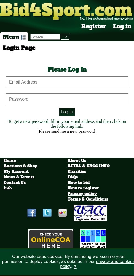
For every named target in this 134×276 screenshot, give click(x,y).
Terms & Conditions (88, 199)
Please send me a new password (67, 131)
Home (10, 160)
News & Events (19, 177)
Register (93, 26)
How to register (83, 188)
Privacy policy (82, 193)
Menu (14, 36)
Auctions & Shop (20, 166)
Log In (67, 112)
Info (8, 188)
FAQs (73, 177)
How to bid (79, 182)
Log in (122, 26)
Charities (77, 171)
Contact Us (15, 182)
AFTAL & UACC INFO (89, 166)
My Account (16, 171)
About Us (77, 160)
